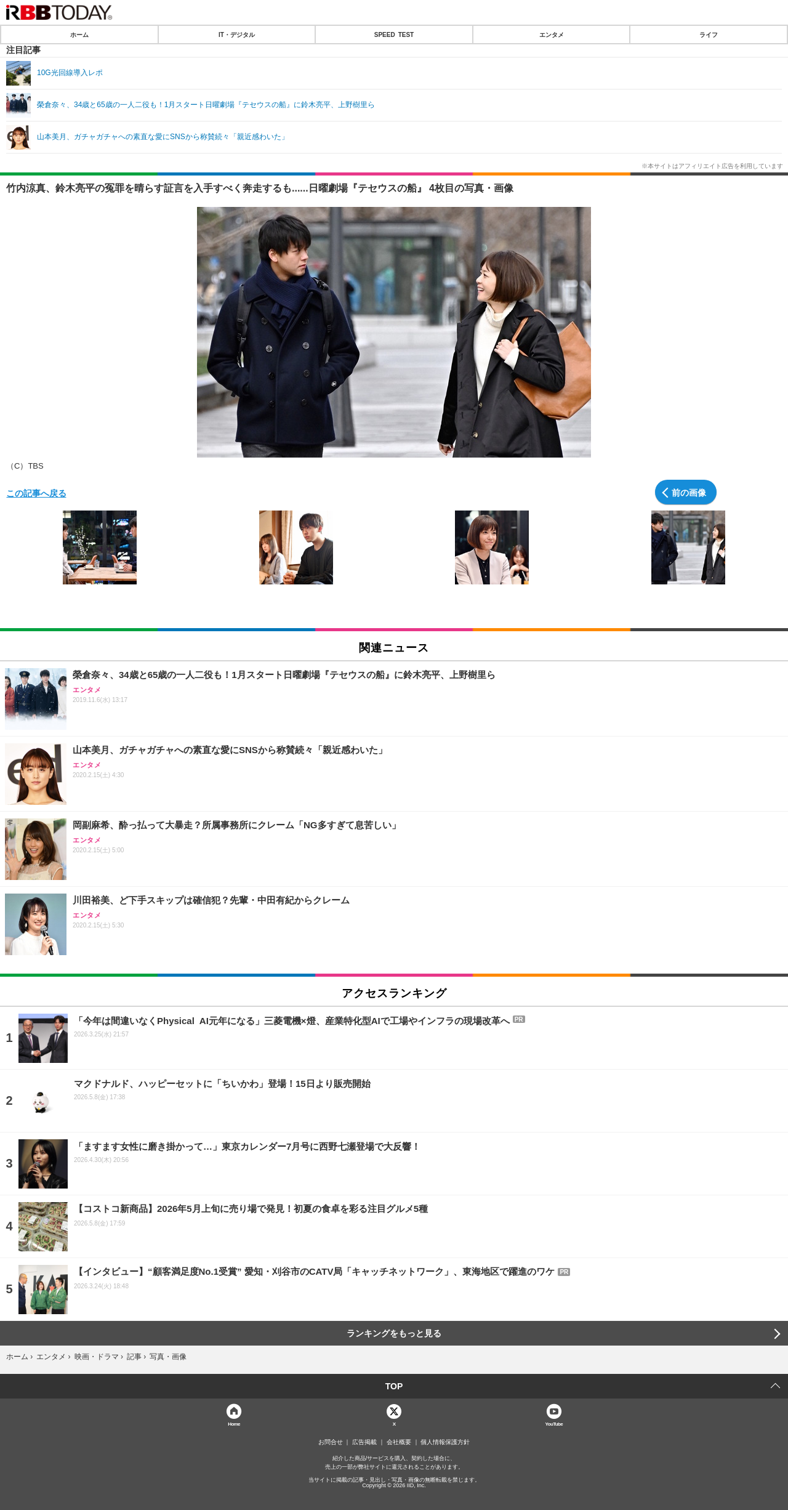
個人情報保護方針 (445, 1442)
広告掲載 (364, 1442)
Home (234, 1423)
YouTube (554, 1423)
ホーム (79, 34)
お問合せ (330, 1442)
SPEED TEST (394, 34)
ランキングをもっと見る (394, 1333)
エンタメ (551, 34)
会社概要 (399, 1442)
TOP (394, 1386)
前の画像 (689, 492)
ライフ (708, 34)
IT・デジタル (237, 34)
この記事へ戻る (36, 492)
